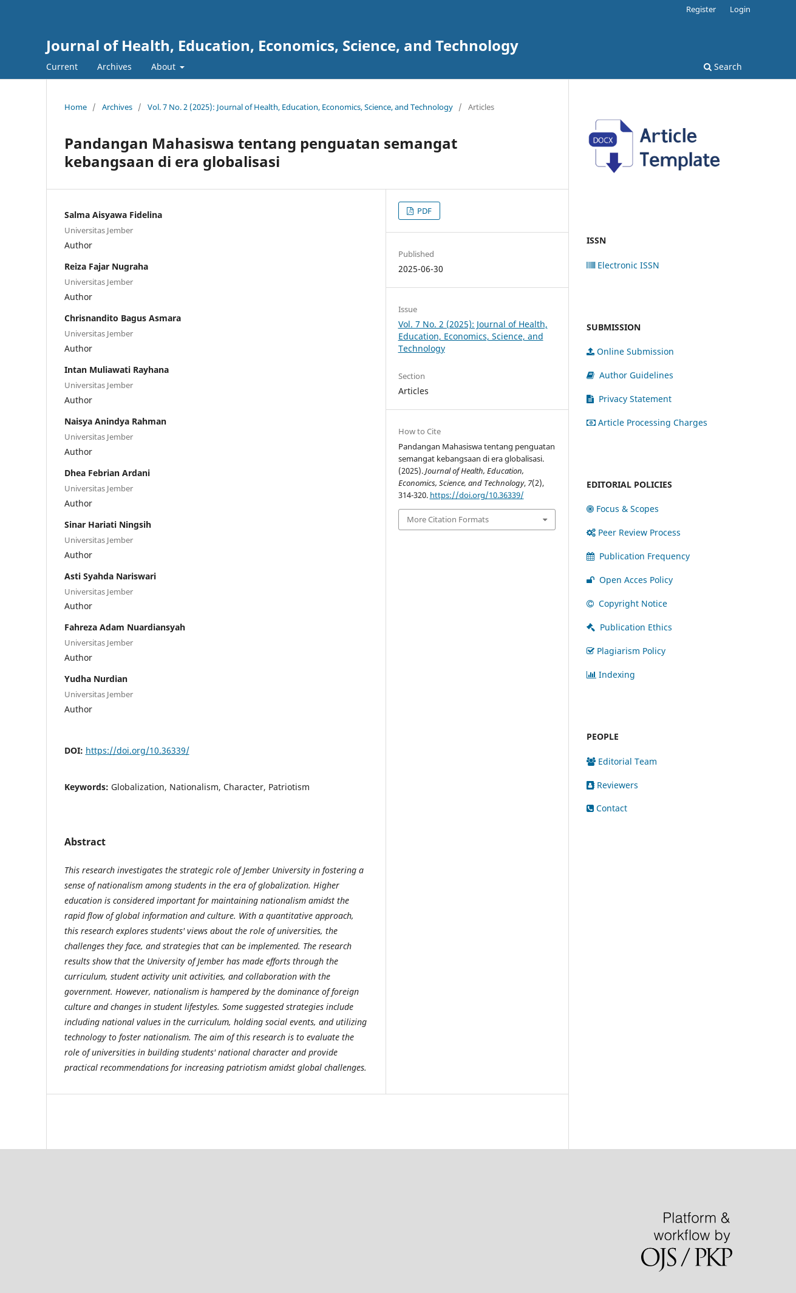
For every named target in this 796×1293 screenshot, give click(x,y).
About (164, 66)
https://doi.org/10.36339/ (137, 750)
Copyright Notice (627, 603)
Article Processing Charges (647, 422)
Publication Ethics (629, 627)
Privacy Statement (629, 398)
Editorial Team (622, 761)
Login (740, 9)
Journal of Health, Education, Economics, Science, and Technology (282, 45)
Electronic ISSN (623, 265)
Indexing (611, 674)
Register (701, 9)
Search (723, 66)
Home (75, 106)
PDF (423, 210)
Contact (607, 808)
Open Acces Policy (631, 579)
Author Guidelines (630, 375)
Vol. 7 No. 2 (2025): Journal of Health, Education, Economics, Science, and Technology (300, 106)
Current (62, 66)
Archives (114, 66)
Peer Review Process (634, 532)
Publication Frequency (638, 556)
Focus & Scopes (623, 508)
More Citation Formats (448, 519)
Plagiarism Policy (626, 651)
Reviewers (612, 785)
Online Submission (630, 351)
